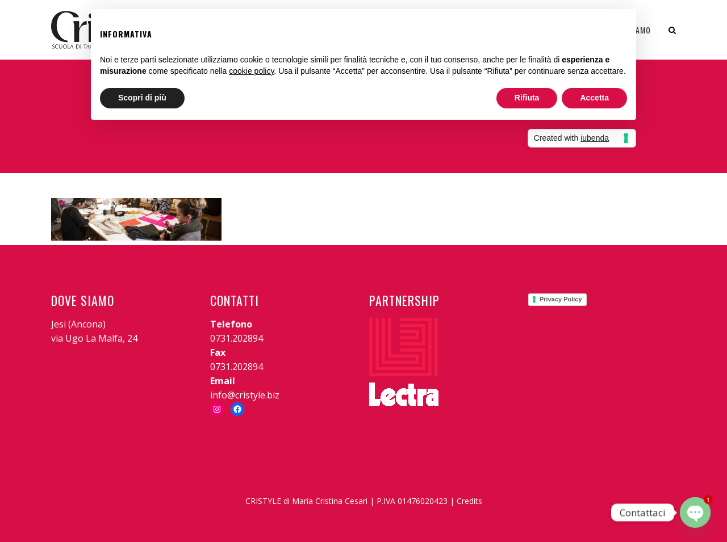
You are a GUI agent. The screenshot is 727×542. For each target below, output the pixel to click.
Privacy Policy (561, 299)
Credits (469, 500)
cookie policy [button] (251, 70)
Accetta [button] (594, 97)
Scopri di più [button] (142, 97)
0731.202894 (236, 338)
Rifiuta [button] (527, 97)
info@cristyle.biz (244, 395)
